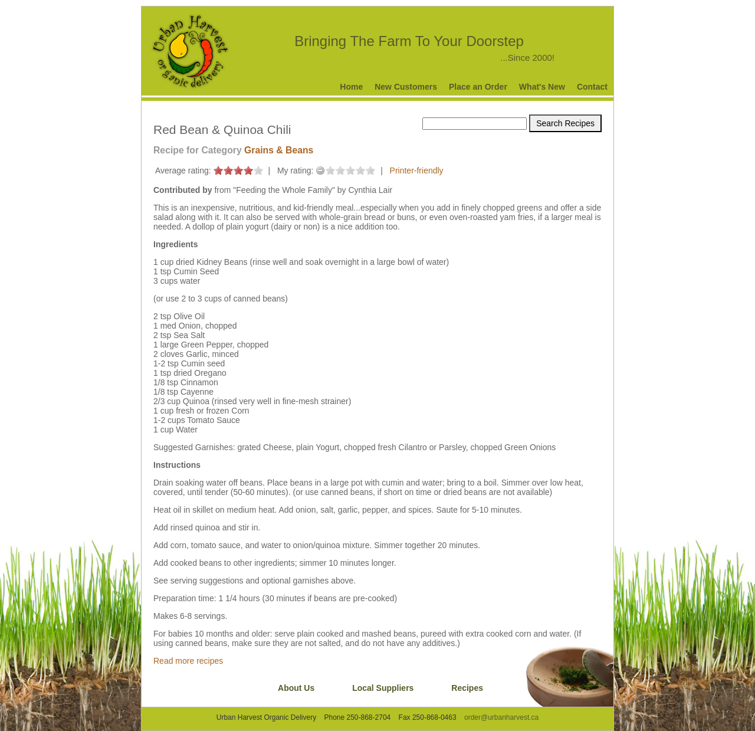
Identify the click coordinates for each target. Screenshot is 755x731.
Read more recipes (188, 661)
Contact (592, 86)
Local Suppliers (382, 688)
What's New (542, 86)
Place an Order (478, 86)
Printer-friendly (417, 170)
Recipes (467, 688)
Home (351, 86)
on (218, 170)
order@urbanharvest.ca (501, 717)
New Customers (406, 86)
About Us (296, 688)
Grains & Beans (278, 150)
